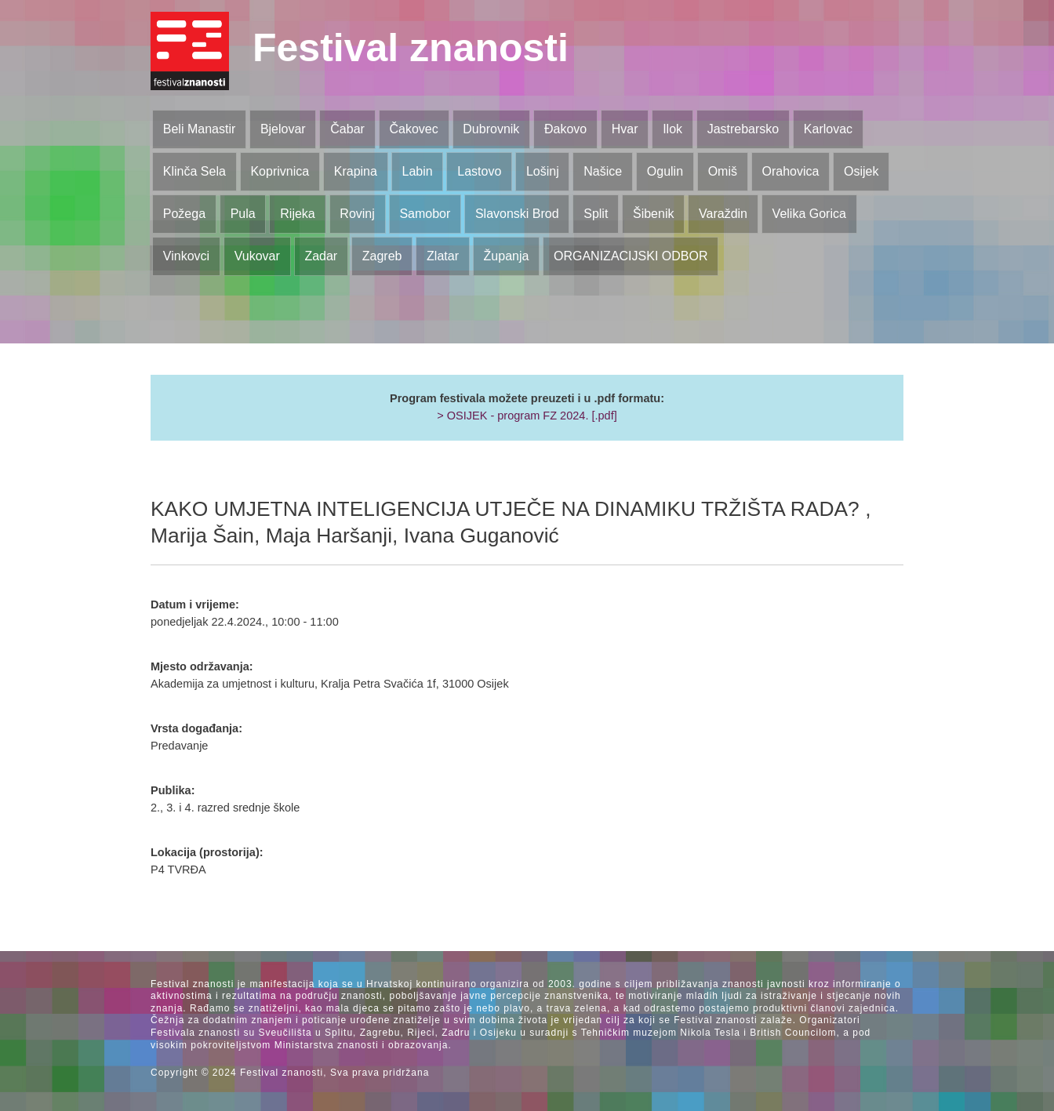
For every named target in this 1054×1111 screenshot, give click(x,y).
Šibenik (653, 213)
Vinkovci (186, 256)
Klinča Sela (194, 171)
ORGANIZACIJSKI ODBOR (630, 256)
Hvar (625, 129)
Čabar (347, 129)
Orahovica (791, 171)
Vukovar (257, 256)
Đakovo (565, 129)
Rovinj (357, 213)
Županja (506, 256)
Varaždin (723, 213)
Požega (184, 213)
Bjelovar (283, 129)
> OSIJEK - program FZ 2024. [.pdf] (527, 415)
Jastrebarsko (743, 129)
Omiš (722, 171)
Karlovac (828, 129)
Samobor (424, 213)
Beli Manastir (199, 129)
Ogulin (665, 171)
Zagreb (382, 256)
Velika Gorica (809, 213)
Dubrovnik (491, 129)
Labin (417, 171)
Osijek (861, 171)
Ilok (672, 129)
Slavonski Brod (517, 213)
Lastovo (479, 171)
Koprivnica (279, 171)
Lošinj (542, 171)
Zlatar (443, 256)
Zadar (320, 256)
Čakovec (413, 129)
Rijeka (297, 213)
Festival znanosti (411, 48)
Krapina (355, 171)
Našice (602, 171)
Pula (243, 213)
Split (595, 213)
